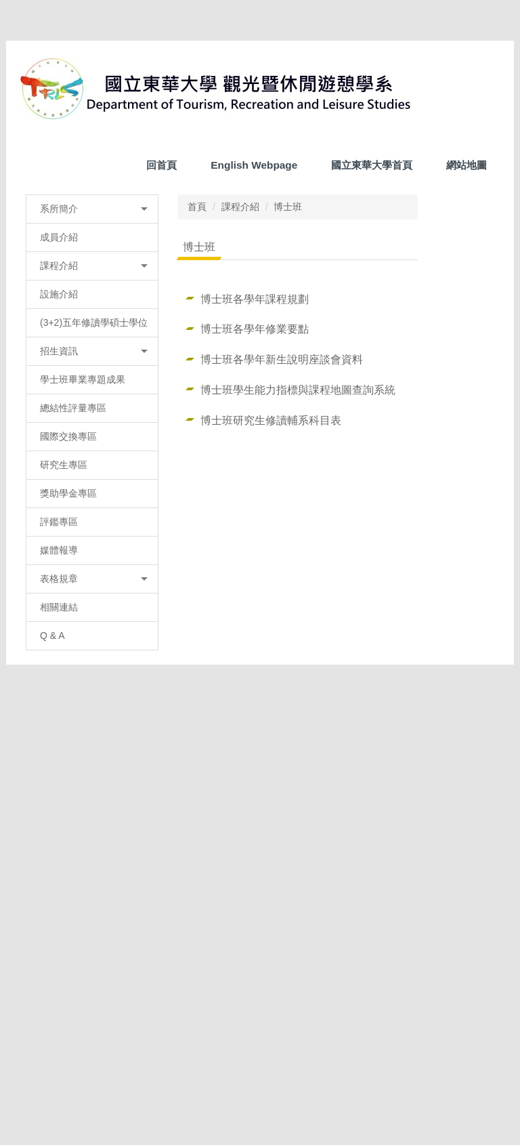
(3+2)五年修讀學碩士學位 (89, 568)
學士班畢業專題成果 (82, 632)
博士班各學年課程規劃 (249, 538)
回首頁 (161, 188)
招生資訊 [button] (91, 604)
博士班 (282, 445)
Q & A (52, 888)
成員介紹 (59, 476)
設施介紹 (59, 533)
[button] (33, 316)
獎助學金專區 (68, 746)
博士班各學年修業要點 (249, 568)
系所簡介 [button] (91, 447)
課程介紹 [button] (91, 504)
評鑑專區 (59, 775)
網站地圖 (466, 188)
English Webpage (254, 188)
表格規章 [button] (91, 832)
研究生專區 (63, 718)
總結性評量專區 (73, 661)
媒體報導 (59, 803)
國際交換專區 (68, 689)
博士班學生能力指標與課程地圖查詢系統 (292, 629)
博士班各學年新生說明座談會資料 (276, 598)
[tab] (195, 417)
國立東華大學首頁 (371, 188)
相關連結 (59, 860)
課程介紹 (235, 445)
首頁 (191, 445)
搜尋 (484, 157)
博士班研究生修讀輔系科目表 (265, 659)
